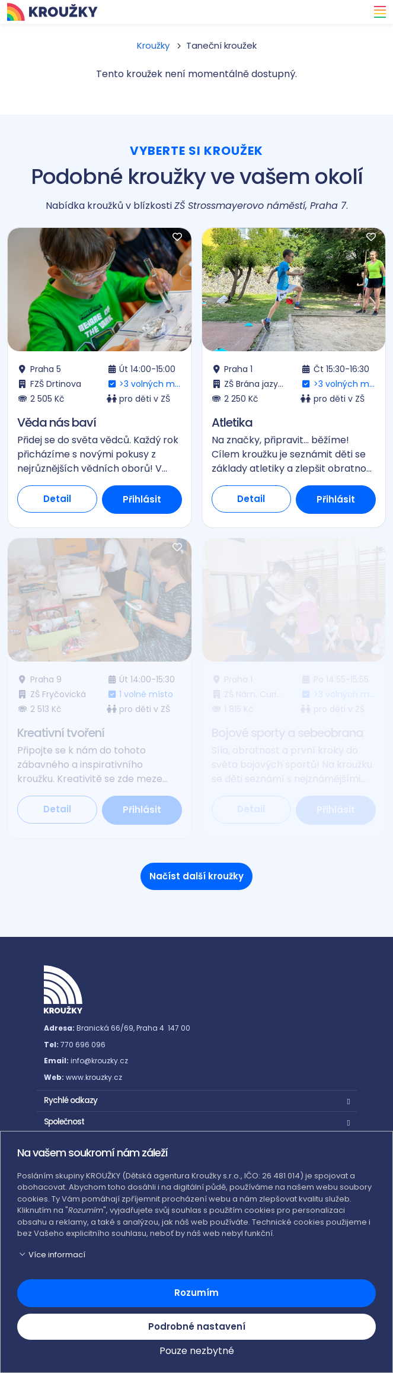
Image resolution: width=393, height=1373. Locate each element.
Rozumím (196, 1292)
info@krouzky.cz (99, 1061)
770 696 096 (83, 1045)
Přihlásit (142, 499)
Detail (57, 498)
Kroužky (153, 45)
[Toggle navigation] (376, 12)
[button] (197, 1099)
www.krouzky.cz (94, 1077)
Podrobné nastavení (196, 1326)
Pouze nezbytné (196, 1351)
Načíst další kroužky (196, 876)
